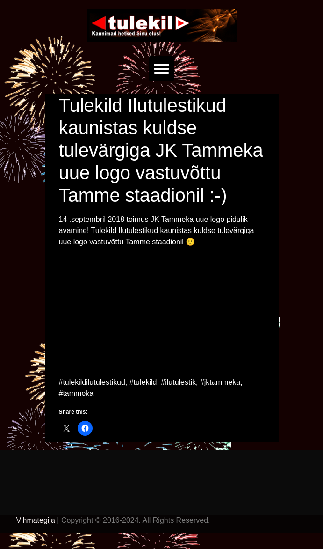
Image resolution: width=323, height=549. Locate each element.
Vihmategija (35, 520)
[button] (161, 68)
